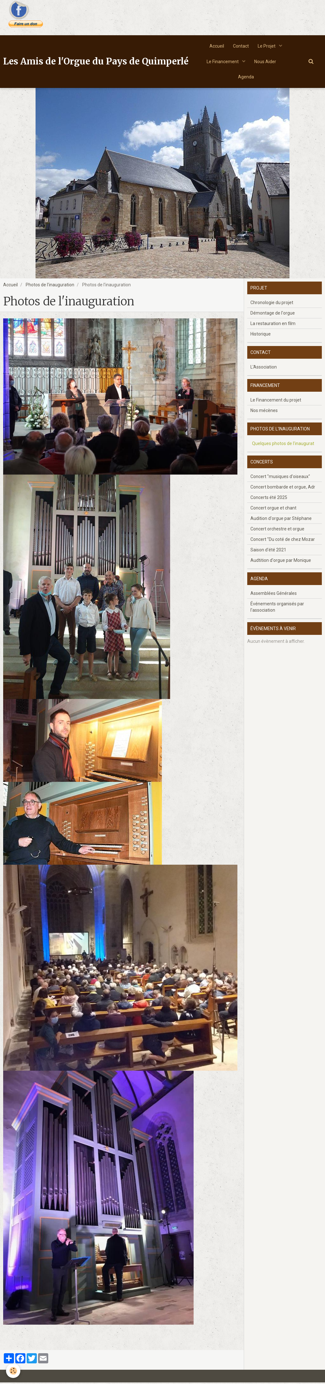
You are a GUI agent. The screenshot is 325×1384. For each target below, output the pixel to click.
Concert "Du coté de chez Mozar (282, 540)
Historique (260, 335)
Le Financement (222, 62)
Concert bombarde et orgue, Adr (282, 488)
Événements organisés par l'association (277, 608)
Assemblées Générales (273, 594)
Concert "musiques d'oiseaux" (280, 478)
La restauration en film (272, 325)
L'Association (263, 368)
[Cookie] (13, 1371)
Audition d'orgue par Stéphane (281, 519)
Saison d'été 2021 (268, 551)
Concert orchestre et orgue (277, 530)
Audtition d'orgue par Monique (280, 561)
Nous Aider (265, 62)
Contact (241, 46)
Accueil (216, 46)
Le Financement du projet (275, 401)
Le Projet (267, 46)
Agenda (246, 78)
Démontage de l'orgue (272, 314)
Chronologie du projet (271, 304)
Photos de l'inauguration (50, 286)
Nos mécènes (264, 412)
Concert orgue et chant (273, 509)
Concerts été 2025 (268, 499)
